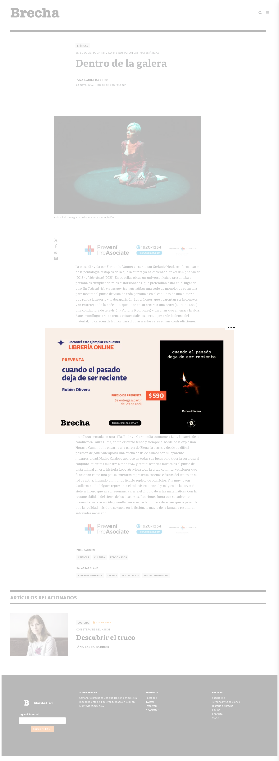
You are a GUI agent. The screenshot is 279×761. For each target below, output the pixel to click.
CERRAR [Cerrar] (231, 327)
